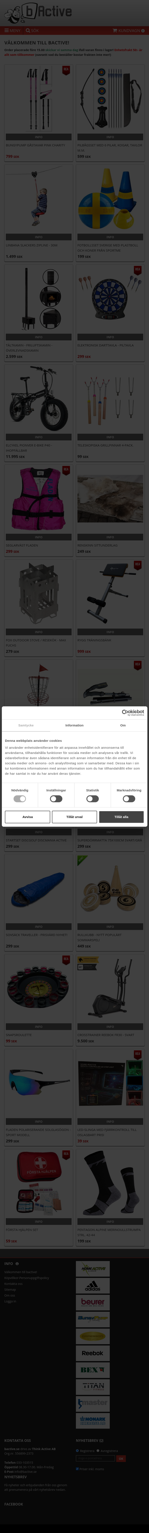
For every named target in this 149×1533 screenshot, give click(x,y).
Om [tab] (123, 725)
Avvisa (27, 817)
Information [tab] (74, 725)
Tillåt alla (121, 817)
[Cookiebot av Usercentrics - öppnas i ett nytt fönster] (125, 713)
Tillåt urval (74, 817)
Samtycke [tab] (26, 725)
